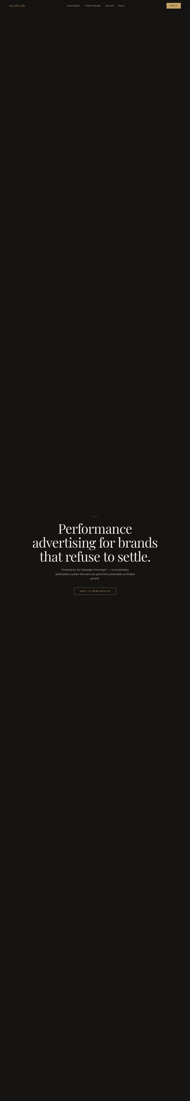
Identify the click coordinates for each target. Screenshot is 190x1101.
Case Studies (73, 5)
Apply (173, 6)
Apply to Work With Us (95, 591)
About (121, 5)
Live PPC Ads (17, 5)
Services (109, 5)
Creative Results (93, 5)
